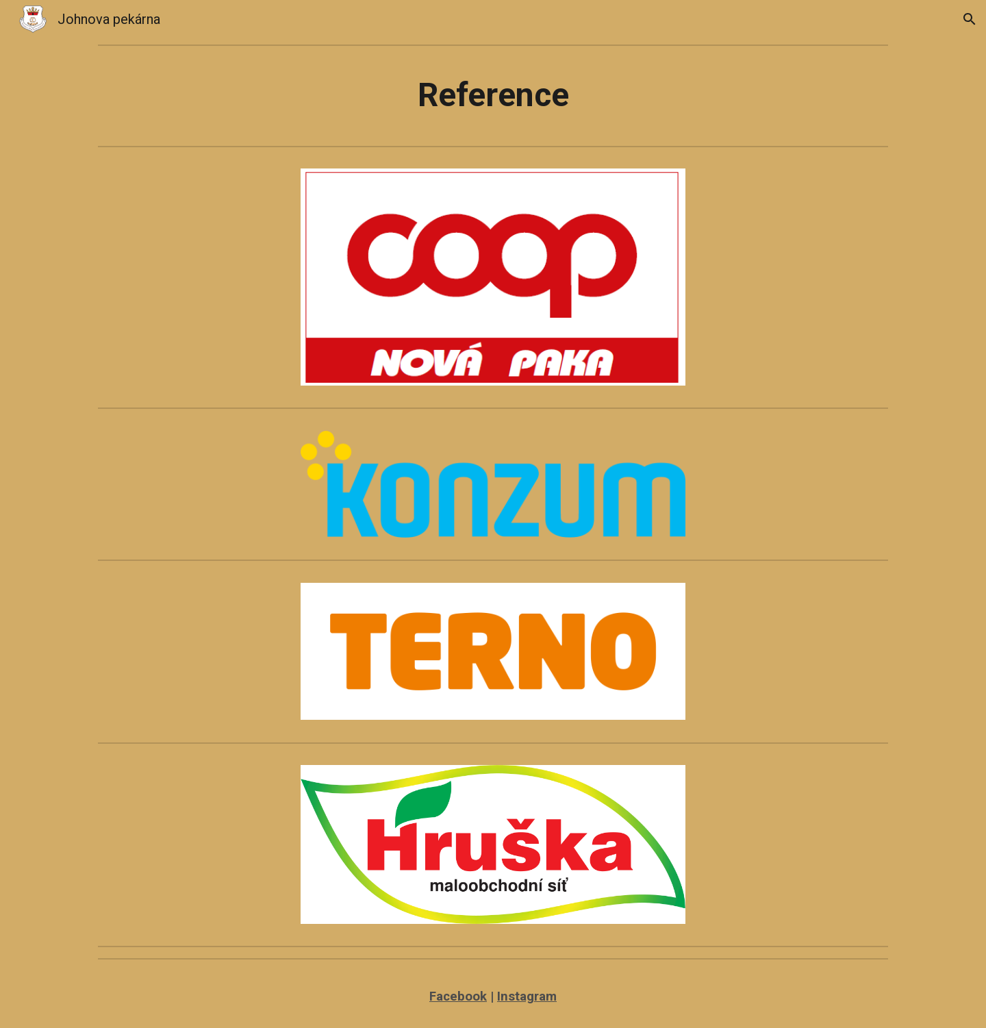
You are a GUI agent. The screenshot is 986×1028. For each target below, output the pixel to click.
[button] (969, 19)
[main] (493, 95)
